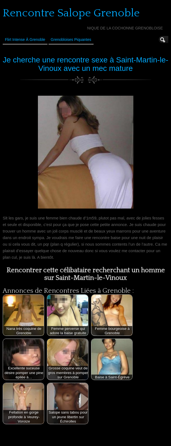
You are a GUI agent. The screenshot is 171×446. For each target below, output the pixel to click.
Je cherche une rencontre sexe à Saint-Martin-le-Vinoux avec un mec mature (85, 64)
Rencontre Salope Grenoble (71, 13)
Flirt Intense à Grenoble (25, 39)
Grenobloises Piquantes (71, 39)
